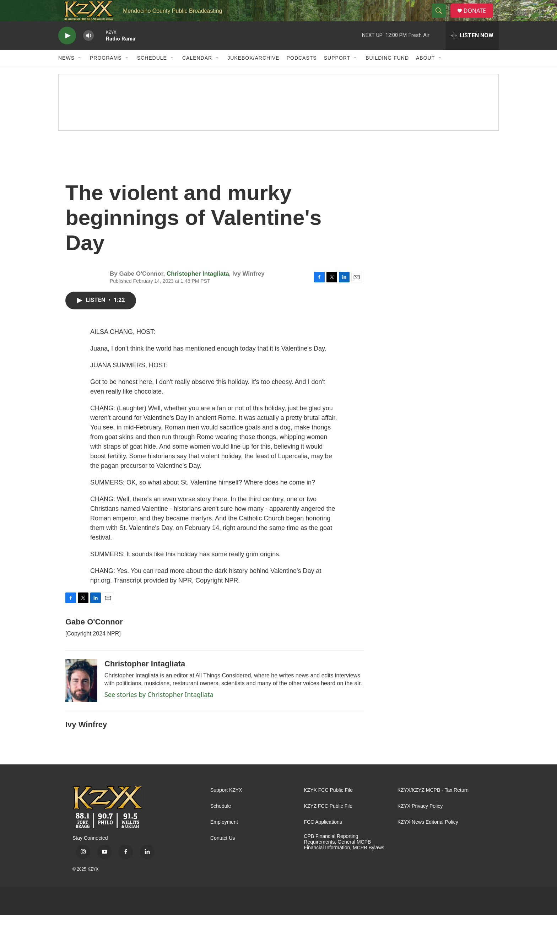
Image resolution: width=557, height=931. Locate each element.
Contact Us (222, 854)
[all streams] (472, 51)
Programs (106, 74)
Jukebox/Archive (253, 74)
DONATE (479, 18)
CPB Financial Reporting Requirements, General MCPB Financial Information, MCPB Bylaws (344, 858)
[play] (67, 52)
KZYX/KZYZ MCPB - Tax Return (433, 806)
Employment (224, 838)
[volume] (88, 52)
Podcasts (302, 74)
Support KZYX (226, 806)
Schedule (152, 74)
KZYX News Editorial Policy (428, 838)
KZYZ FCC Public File (328, 822)
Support (337, 74)
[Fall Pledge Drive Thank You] (278, 118)
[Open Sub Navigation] (80, 74)
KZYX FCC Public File (328, 806)
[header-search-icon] (441, 19)
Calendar (197, 74)
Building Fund (387, 74)
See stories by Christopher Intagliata (158, 710)
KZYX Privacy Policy (420, 822)
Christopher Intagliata (198, 289)
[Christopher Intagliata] (81, 696)
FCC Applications (323, 838)
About (425, 74)
